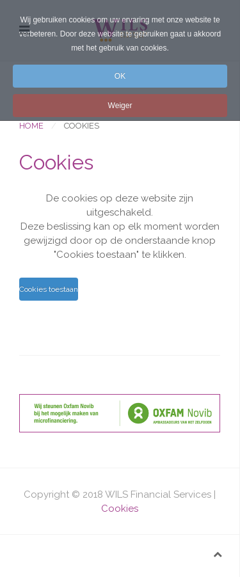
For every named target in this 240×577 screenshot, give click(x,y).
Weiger (120, 105)
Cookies (119, 508)
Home (31, 125)
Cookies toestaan (48, 289)
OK (120, 76)
